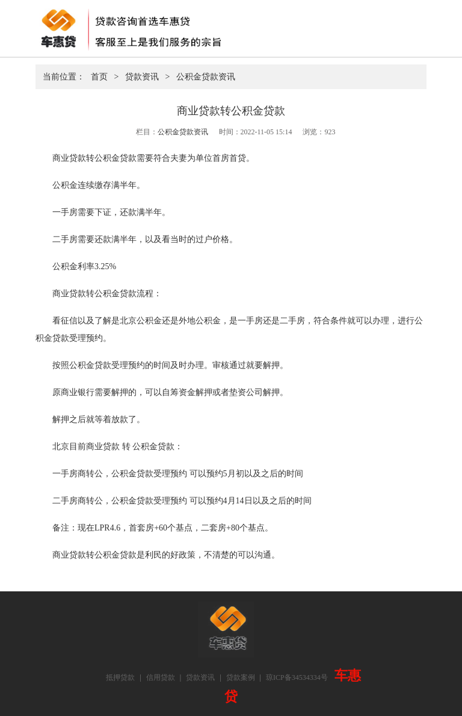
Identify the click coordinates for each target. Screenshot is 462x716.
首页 (99, 76)
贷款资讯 (142, 76)
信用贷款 (160, 677)
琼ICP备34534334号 (297, 677)
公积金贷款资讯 (205, 76)
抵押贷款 (120, 677)
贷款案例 (240, 677)
